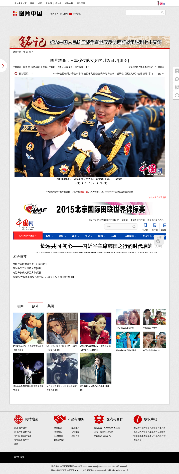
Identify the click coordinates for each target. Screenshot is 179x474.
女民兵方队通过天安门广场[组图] (30, 264)
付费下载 (84, 192)
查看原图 (162, 197)
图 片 (31, 52)
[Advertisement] (90, 28)
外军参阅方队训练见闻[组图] (27, 268)
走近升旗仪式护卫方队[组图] (27, 272)
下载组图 (152, 197)
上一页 (76, 183)
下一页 (103, 183)
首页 (25, 52)
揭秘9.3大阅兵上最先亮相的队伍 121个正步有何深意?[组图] (43, 277)
